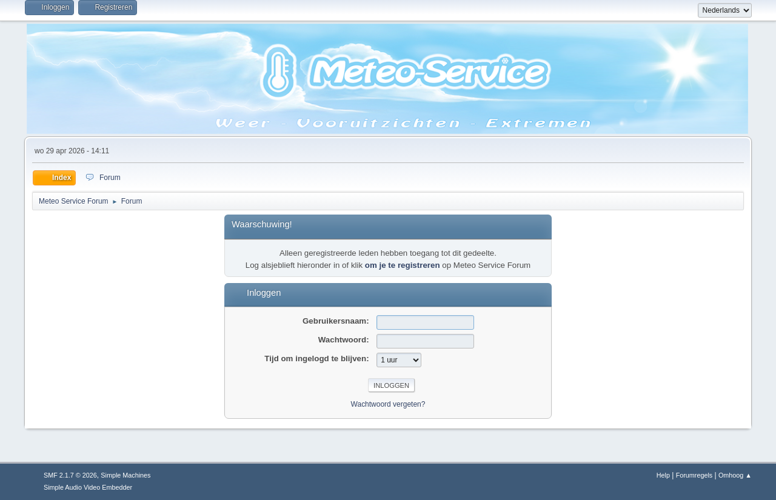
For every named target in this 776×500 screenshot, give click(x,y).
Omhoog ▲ (735, 475)
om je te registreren (402, 265)
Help (663, 475)
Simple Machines (125, 475)
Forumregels (694, 475)
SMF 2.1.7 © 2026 (70, 475)
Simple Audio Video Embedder (88, 487)
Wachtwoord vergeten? (388, 404)
